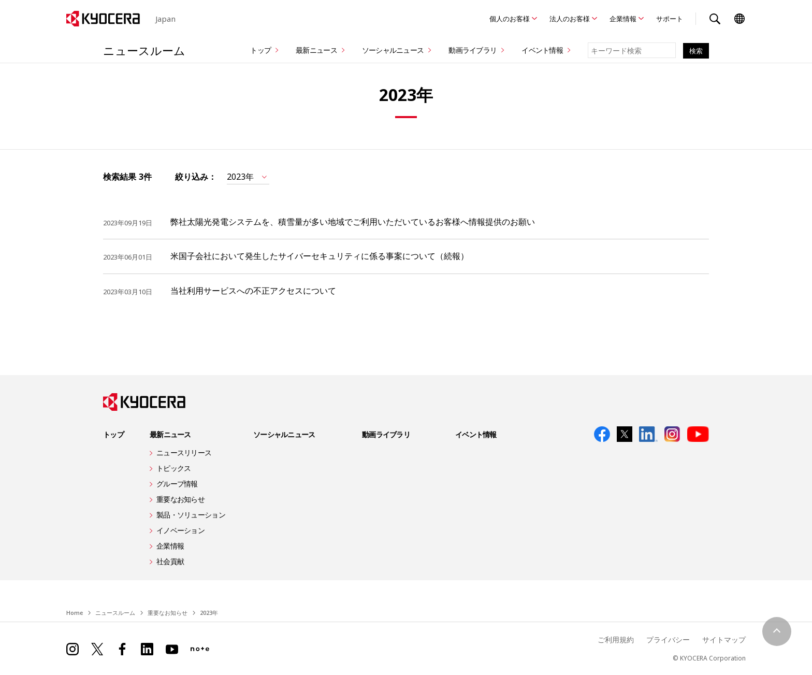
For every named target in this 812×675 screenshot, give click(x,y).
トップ (260, 50)
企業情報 (623, 18)
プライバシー (668, 639)
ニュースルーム (144, 50)
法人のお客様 (569, 18)
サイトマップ (724, 639)
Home (74, 612)
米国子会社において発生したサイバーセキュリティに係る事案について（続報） (319, 256)
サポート (669, 18)
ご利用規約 (616, 639)
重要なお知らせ (180, 499)
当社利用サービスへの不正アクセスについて (253, 290)
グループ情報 (177, 484)
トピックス (173, 468)
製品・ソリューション (190, 515)
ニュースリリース (183, 452)
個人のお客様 (509, 18)
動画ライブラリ (472, 50)
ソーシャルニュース (393, 50)
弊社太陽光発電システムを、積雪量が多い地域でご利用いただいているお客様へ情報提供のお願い (352, 221)
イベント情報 (542, 50)
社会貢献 (170, 561)
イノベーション (180, 530)
